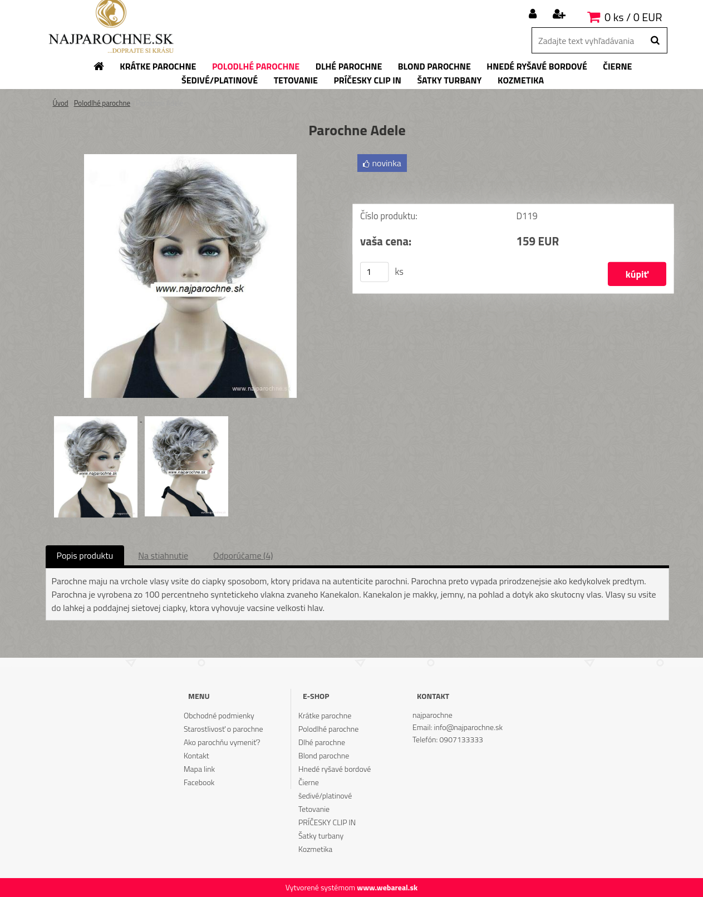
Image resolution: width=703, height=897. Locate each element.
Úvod (60, 103)
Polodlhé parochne (102, 103)
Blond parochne (323, 755)
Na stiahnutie (163, 555)
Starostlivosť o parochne (223, 729)
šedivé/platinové (325, 795)
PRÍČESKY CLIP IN (327, 822)
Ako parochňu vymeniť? (222, 742)
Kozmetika (315, 849)
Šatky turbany (320, 835)
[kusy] (374, 272)
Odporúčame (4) (243, 555)
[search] (655, 40)
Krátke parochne (324, 715)
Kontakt (196, 755)
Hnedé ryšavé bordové (334, 769)
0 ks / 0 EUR (633, 17)
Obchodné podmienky (219, 715)
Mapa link (199, 769)
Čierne (308, 782)
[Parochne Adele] (190, 158)
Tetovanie (314, 809)
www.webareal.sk (387, 887)
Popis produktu (85, 555)
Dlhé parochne (321, 742)
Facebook (199, 782)
